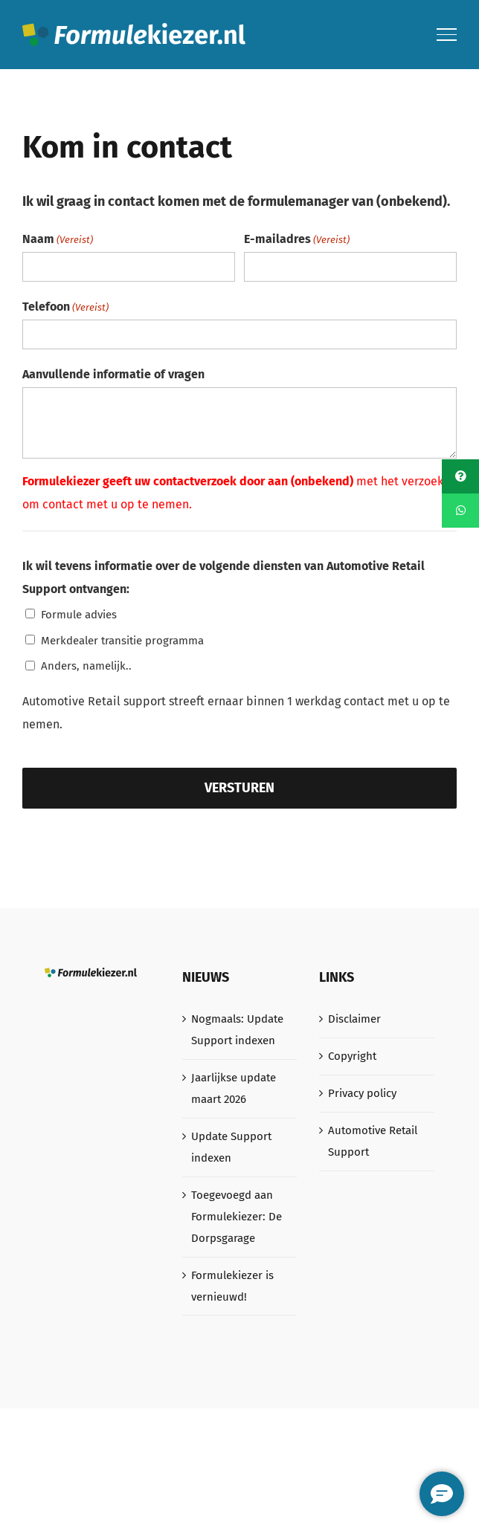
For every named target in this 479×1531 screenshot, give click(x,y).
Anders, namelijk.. (86, 666)
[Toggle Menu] (446, 34)
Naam (57, 239)
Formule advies (79, 614)
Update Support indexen (231, 1147)
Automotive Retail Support (372, 1141)
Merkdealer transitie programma (122, 640)
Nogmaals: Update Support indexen (237, 1029)
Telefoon (65, 307)
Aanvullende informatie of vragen (113, 374)
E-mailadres (297, 239)
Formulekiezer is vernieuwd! (232, 1286)
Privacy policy (362, 1093)
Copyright (352, 1056)
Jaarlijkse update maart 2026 (233, 1088)
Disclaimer (354, 1019)
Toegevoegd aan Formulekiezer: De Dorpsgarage (236, 1216)
